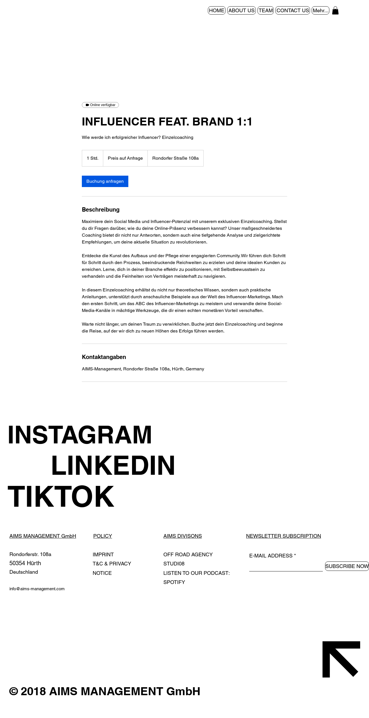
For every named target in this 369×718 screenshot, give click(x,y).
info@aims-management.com (37, 588)
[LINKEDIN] (160, 465)
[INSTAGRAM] (117, 434)
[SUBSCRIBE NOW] (347, 566)
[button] (335, 10)
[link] (105, 181)
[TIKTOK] (117, 496)
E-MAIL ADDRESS (271, 555)
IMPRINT (103, 554)
